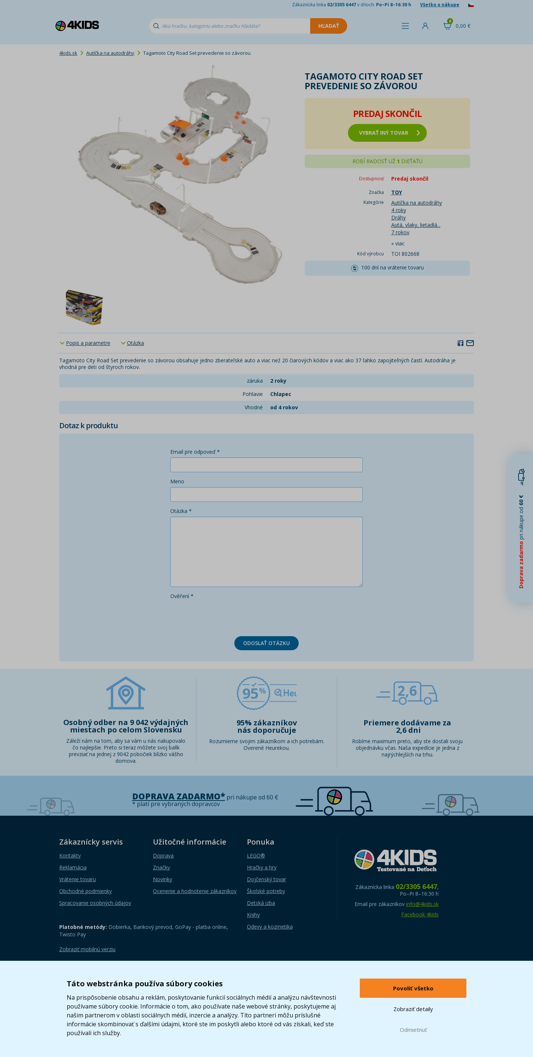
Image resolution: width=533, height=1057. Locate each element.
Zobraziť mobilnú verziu (87, 949)
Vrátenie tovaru (77, 879)
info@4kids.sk (422, 903)
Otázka (135, 342)
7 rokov (400, 232)
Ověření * (182, 596)
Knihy (253, 914)
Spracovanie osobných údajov (95, 902)
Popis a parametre (88, 342)
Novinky (162, 879)
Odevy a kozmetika (270, 926)
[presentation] (226, 616)
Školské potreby (266, 891)
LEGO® (256, 855)
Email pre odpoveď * (195, 451)
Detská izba (261, 902)
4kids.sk (68, 53)
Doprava (163, 855)
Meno (177, 481)
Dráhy (398, 217)
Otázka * (181, 510)
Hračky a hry (261, 867)
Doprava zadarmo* (178, 796)
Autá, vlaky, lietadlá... (415, 224)
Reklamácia (73, 867)
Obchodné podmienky (85, 891)
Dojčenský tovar (266, 879)
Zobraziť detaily (413, 1009)
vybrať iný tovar (389, 132)
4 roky (398, 210)
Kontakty (70, 855)
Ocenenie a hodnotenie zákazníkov (195, 891)
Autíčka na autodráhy (110, 53)
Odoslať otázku (266, 643)
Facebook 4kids (420, 914)
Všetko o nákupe (439, 4)
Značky (161, 867)
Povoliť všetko (413, 988)
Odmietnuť (413, 1029)
